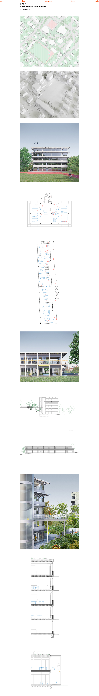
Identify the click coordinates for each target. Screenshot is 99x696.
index (74, 1)
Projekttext (26, 9)
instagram (49, 1)
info (24, 1)
